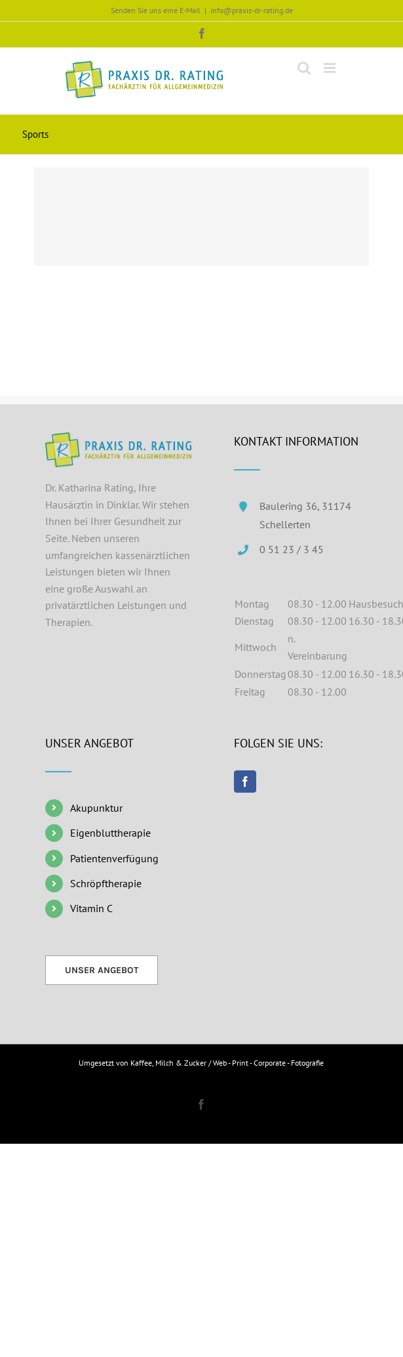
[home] (118, 440)
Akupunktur (96, 807)
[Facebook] (245, 781)
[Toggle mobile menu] (330, 68)
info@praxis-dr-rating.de (251, 10)
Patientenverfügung (114, 858)
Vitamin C (91, 908)
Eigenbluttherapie (110, 832)
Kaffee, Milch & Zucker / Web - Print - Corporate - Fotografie (227, 1063)
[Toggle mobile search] (304, 68)
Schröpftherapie (106, 883)
